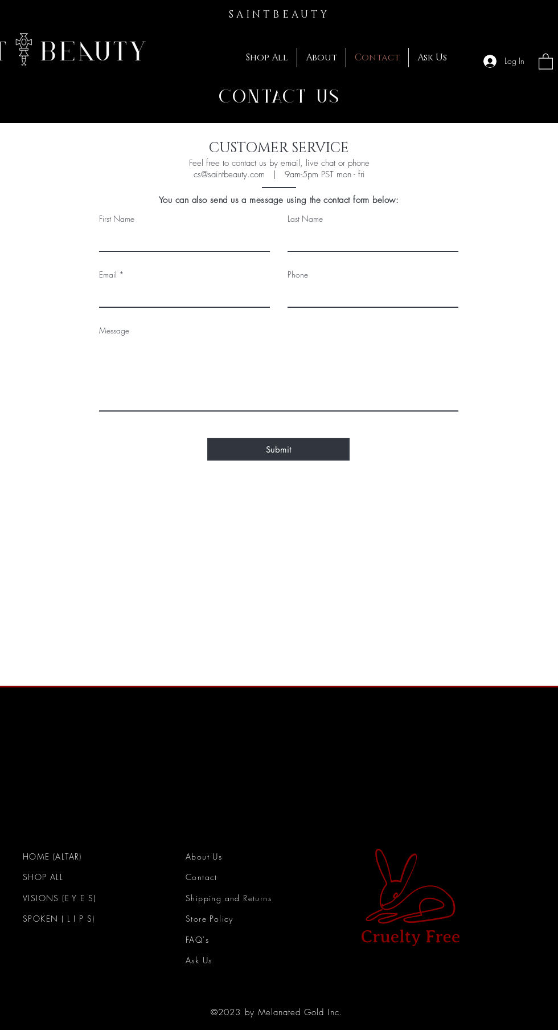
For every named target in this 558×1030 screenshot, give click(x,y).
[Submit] (278, 449)
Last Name (305, 219)
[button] (546, 61)
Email (108, 275)
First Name (116, 219)
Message (114, 331)
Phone (298, 275)
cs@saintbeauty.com (229, 174)
